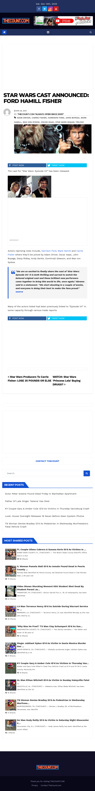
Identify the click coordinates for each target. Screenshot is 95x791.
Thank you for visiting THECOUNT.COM (48, 781)
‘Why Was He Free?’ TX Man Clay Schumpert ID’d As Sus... (49, 626)
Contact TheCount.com (51, 785)
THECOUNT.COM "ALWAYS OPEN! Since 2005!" (40, 114)
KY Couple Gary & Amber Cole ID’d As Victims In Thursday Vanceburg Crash (47, 508)
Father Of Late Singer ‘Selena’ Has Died (27, 501)
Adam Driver (23, 118)
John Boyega (72, 118)
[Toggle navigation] (48, 32)
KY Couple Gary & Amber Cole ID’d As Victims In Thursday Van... (53, 663)
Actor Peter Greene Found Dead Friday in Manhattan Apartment (40, 493)
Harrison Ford (56, 118)
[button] (91, 32)
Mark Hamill (64, 250)
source (19, 291)
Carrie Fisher (39, 118)
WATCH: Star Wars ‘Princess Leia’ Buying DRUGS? (66, 380)
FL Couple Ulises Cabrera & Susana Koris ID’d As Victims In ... (51, 549)
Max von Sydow (31, 122)
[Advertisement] (47, 68)
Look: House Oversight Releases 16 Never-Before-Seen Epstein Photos (44, 516)
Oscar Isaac (47, 122)
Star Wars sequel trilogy (69, 122)
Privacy (35, 785)
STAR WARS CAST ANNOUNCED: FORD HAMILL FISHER (46, 98)
